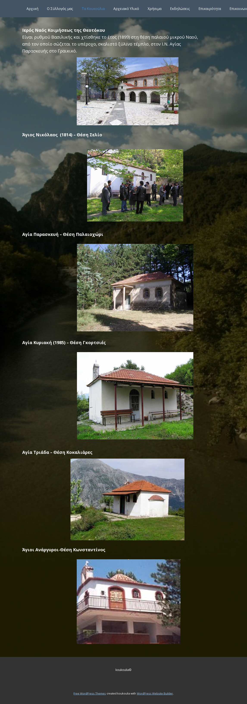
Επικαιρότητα (210, 8)
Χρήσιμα (154, 8)
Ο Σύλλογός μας (60, 8)
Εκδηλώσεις (180, 8)
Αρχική (32, 8)
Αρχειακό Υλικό (126, 8)
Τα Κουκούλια (93, 8)
